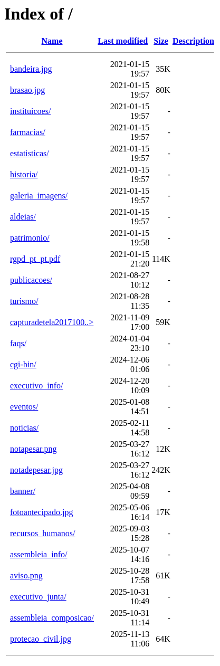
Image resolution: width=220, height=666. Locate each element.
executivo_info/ (36, 385)
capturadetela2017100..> (51, 322)
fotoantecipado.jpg (41, 512)
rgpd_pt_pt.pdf (35, 258)
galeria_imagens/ (39, 195)
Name (52, 40)
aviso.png (26, 575)
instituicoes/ (30, 111)
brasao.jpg (27, 89)
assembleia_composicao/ (52, 617)
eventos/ (24, 406)
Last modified (123, 40)
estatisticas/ (29, 153)
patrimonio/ (30, 237)
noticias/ (24, 427)
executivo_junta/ (38, 596)
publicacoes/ (31, 279)
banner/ (22, 491)
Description (193, 40)
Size (161, 40)
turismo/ (24, 301)
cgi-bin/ (23, 364)
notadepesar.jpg (36, 469)
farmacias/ (27, 132)
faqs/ (18, 343)
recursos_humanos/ (42, 533)
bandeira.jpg (31, 68)
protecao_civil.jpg (40, 638)
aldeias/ (23, 216)
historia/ (23, 174)
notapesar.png (33, 448)
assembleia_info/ (38, 554)
